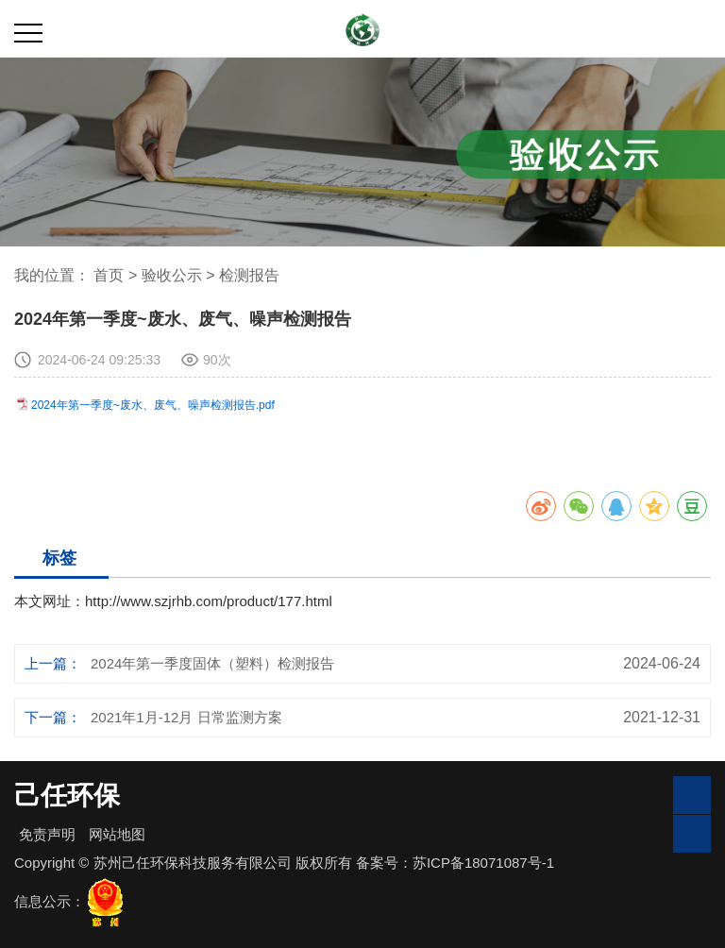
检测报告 (249, 275)
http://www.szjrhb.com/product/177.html (208, 601)
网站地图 (117, 834)
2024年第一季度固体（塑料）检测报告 (212, 663)
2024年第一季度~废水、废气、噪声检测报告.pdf (153, 405)
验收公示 (174, 275)
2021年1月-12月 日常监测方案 (186, 717)
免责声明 (47, 834)
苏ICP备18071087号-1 (483, 863)
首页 (108, 275)
